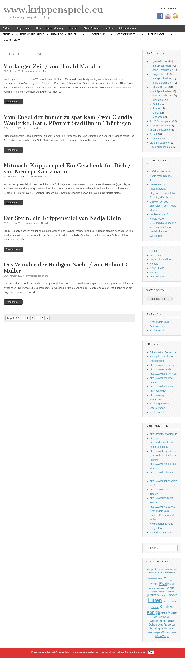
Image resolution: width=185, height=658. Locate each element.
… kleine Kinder (155, 34)
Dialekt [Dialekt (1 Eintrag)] (172, 573)
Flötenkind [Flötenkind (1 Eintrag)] (153, 588)
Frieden (156, 108)
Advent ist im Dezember (163, 352)
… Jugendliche (96, 34)
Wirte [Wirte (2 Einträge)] (173, 632)
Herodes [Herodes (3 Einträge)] (171, 595)
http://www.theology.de (162, 506)
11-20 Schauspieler (161, 121)
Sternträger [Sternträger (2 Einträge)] (153, 632)
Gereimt (157, 112)
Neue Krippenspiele (32, 34)
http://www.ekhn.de (160, 369)
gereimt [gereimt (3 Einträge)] (151, 595)
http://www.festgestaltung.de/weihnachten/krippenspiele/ (163, 455)
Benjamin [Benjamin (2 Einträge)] (163, 572)
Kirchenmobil (157, 330)
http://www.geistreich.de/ (163, 373)
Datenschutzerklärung (49, 28)
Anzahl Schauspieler (64, 34)
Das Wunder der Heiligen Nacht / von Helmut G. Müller (67, 267)
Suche (6, 34)
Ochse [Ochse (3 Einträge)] (153, 624)
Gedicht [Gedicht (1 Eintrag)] (161, 592)
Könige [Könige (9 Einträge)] (153, 612)
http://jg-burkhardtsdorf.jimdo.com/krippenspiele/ (163, 442)
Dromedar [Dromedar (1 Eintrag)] (151, 579)
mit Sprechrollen (161, 65)
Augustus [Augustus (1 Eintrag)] (173, 569)
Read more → (13, 101)
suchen (109, 28)
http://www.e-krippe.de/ (162, 365)
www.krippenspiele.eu (53, 9)
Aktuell (7, 28)
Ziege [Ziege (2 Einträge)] (165, 636)
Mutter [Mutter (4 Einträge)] (172, 613)
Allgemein (155, 138)
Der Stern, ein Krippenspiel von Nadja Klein (62, 218)
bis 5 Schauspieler (160, 142)
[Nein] (180, 653)
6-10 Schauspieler (160, 125)
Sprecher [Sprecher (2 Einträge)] (163, 628)
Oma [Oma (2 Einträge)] (160, 624)
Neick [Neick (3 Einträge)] (166, 617)
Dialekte (157, 104)
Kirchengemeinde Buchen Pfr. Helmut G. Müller (162, 515)
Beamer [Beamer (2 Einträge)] (153, 572)
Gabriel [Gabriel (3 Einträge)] (170, 588)
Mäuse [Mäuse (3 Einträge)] (158, 617)
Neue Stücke (91, 28)
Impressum (23, 28)
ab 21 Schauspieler (160, 129)
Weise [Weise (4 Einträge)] (165, 632)
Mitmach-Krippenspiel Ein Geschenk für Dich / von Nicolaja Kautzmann (67, 168)
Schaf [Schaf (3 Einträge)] (153, 628)
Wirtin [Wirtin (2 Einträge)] (158, 636)
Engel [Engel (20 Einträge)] (170, 578)
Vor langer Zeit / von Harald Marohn (52, 66)
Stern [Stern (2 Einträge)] (171, 628)
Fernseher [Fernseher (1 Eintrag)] (171, 584)
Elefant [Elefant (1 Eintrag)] (159, 579)
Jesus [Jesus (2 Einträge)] (172, 601)
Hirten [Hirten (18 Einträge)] (155, 600)
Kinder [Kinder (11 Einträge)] (165, 606)
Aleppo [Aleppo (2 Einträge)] (150, 569)
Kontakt (73, 28)
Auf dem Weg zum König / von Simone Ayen (161, 176)
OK (150, 652)
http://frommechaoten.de (163, 434)
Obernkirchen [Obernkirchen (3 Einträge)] (158, 620)
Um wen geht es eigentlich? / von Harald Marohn (163, 206)
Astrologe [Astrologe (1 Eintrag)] (165, 569)
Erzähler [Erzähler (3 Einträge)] (153, 583)
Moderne (157, 116)
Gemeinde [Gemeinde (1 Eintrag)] (169, 592)
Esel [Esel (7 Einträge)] (163, 583)
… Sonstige (10, 40)
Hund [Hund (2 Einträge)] (165, 601)
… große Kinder (125, 34)
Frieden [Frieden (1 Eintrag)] (161, 588)
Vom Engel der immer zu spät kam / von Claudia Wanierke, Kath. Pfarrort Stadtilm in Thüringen (68, 120)
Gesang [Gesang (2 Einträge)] (161, 595)
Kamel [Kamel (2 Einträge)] (155, 607)
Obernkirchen (127, 28)
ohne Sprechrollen (162, 70)
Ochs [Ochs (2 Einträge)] (171, 620)
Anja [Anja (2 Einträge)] (157, 569)
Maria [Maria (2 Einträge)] (164, 612)
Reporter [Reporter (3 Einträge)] (169, 624)
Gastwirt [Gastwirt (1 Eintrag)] (153, 592)
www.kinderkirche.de (161, 532)
